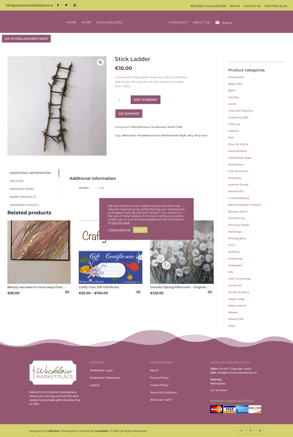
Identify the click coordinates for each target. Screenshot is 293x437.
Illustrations (236, 164)
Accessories (236, 76)
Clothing (234, 123)
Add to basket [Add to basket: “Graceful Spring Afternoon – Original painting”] (210, 291)
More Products (21, 196)
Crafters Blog (275, 6)
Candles (233, 97)
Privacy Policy (159, 377)
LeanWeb (101, 430)
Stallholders (110, 22)
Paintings (234, 231)
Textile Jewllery (238, 291)
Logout (94, 384)
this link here (120, 223)
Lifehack (53, 430)
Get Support (128, 113)
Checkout (177, 22)
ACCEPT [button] (140, 229)
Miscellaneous (140, 126)
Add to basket (145, 99)
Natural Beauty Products (244, 204)
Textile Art (235, 285)
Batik (231, 90)
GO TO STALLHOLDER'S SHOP (26, 38)
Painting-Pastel (238, 224)
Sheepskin (235, 265)
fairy (190, 135)
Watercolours (237, 305)
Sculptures (158, 126)
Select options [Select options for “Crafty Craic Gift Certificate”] (138, 291)
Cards (232, 103)
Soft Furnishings (239, 278)
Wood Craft (174, 126)
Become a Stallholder (208, 6)
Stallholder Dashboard (105, 377)
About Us (201, 22)
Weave (232, 312)
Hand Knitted (237, 150)
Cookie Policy (159, 384)
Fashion (233, 130)
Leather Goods (238, 184)
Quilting (233, 251)
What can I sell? (161, 399)
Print (231, 244)
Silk (230, 271)
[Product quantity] (120, 99)
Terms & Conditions (163, 392)
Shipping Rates (20, 188)
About (154, 370)
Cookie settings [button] (119, 230)
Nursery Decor (238, 211)
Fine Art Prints (238, 144)
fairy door (201, 135)
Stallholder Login (101, 370)
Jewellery (234, 177)
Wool (231, 325)
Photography (237, 238)
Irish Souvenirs (238, 171)
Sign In (235, 6)
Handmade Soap (239, 157)
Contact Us (252, 6)
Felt (231, 137)
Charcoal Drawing (240, 110)
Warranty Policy (22, 204)
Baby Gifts (235, 83)
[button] (100, 62)
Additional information (28, 172)
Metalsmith (236, 191)
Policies (15, 180)
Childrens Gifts (238, 117)
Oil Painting (236, 218)
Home (72, 22)
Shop (87, 22)
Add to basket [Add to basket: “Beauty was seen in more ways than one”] (67, 291)
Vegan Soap (236, 298)
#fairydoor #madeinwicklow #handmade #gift (154, 135)
